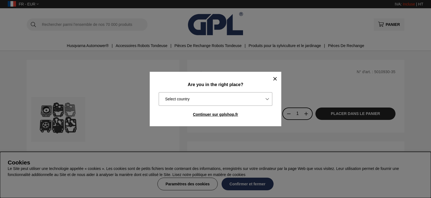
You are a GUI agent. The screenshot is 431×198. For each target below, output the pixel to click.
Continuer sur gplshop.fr (215, 114)
